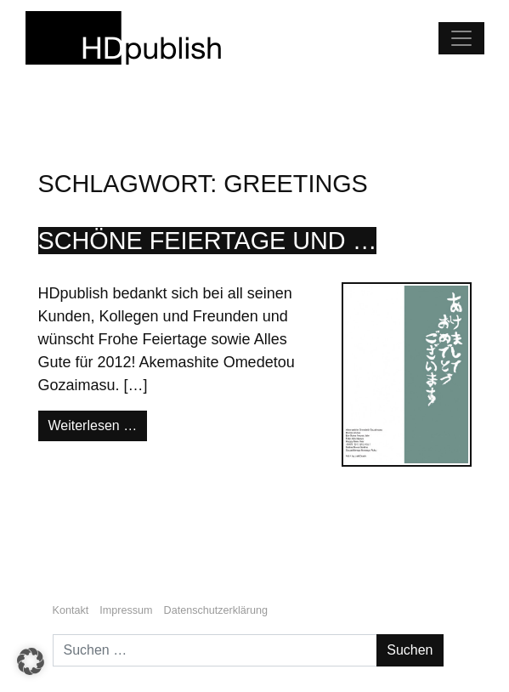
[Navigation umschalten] (461, 38)
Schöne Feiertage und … (207, 240)
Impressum (125, 610)
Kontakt (71, 610)
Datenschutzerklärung (216, 610)
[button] (30, 661)
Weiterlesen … (98, 424)
